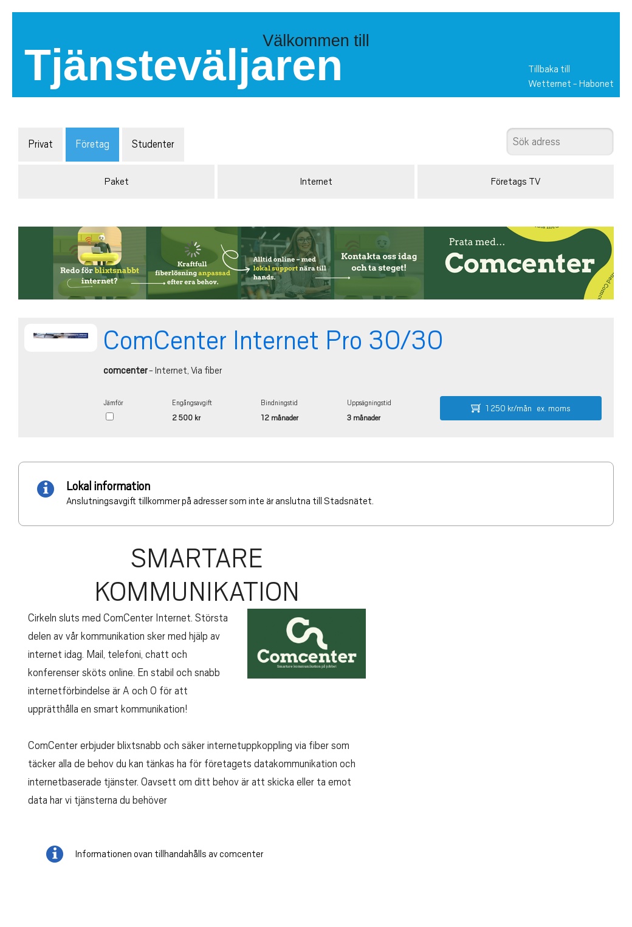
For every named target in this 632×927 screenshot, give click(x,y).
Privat (40, 144)
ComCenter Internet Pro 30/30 (273, 340)
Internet (316, 181)
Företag (92, 144)
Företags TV (515, 181)
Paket (117, 181)
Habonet (596, 83)
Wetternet (549, 83)
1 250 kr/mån (521, 408)
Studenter (153, 144)
